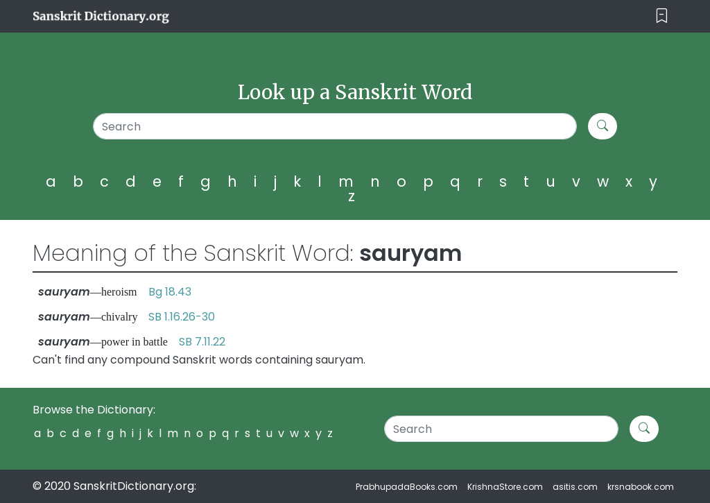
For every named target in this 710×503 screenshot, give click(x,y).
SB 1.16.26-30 (181, 317)
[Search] (335, 126)
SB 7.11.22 (202, 342)
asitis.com (575, 487)
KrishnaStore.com (505, 487)
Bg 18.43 (169, 292)
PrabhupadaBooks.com (407, 487)
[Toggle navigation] (661, 16)
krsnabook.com (640, 487)
